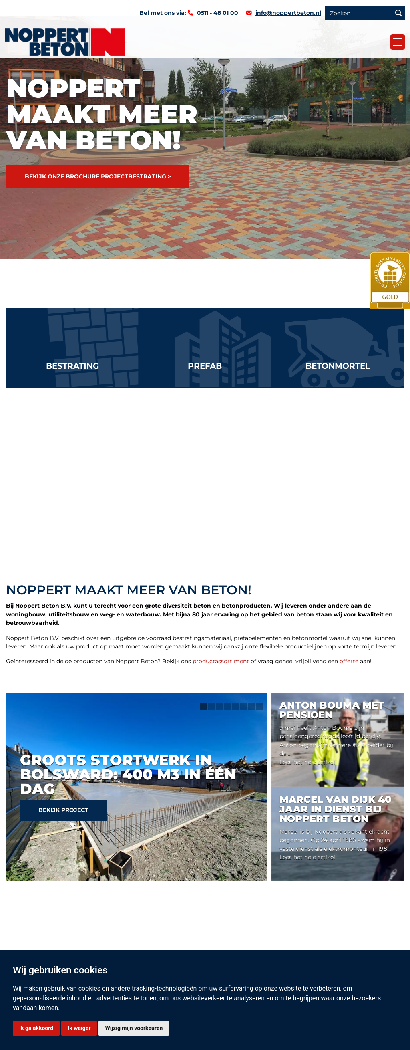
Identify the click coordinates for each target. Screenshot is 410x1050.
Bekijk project (63, 810)
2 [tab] (211, 707)
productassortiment (221, 661)
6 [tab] (243, 707)
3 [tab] (219, 707)
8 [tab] (259, 707)
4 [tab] (227, 707)
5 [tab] (235, 707)
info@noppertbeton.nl (288, 13)
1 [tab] (203, 707)
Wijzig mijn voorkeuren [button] (134, 1028)
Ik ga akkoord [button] (36, 1028)
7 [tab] (251, 707)
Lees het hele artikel (307, 762)
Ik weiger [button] (79, 1028)
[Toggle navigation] (397, 42)
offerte (349, 661)
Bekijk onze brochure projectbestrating (95, 176)
